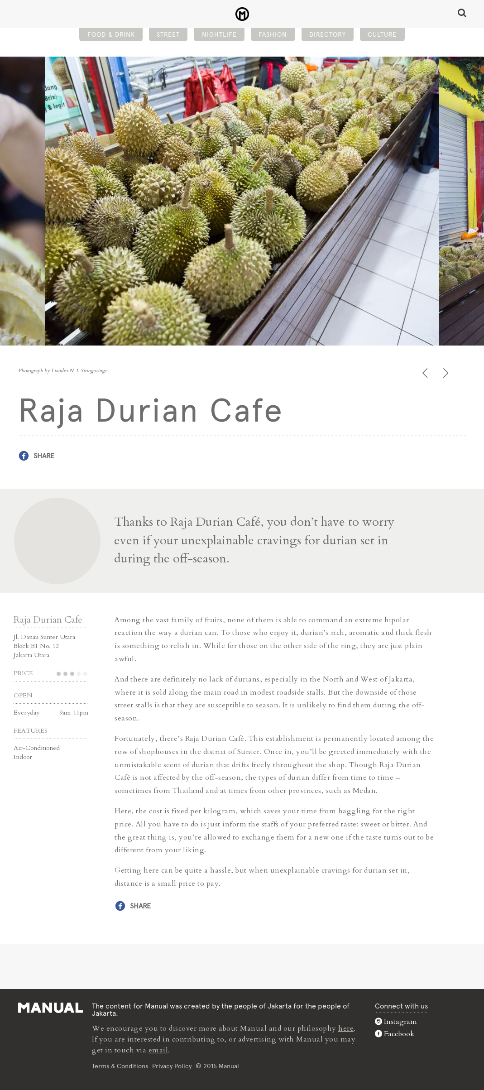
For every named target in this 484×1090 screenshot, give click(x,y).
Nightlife (219, 34)
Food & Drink (111, 34)
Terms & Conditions (120, 1066)
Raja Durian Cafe (48, 620)
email (158, 1050)
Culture (382, 34)
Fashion (273, 34)
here (346, 1028)
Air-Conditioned (37, 748)
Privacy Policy (172, 1066)
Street (168, 34)
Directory (327, 34)
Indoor (23, 757)
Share (44, 455)
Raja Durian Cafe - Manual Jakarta (242, 14)
